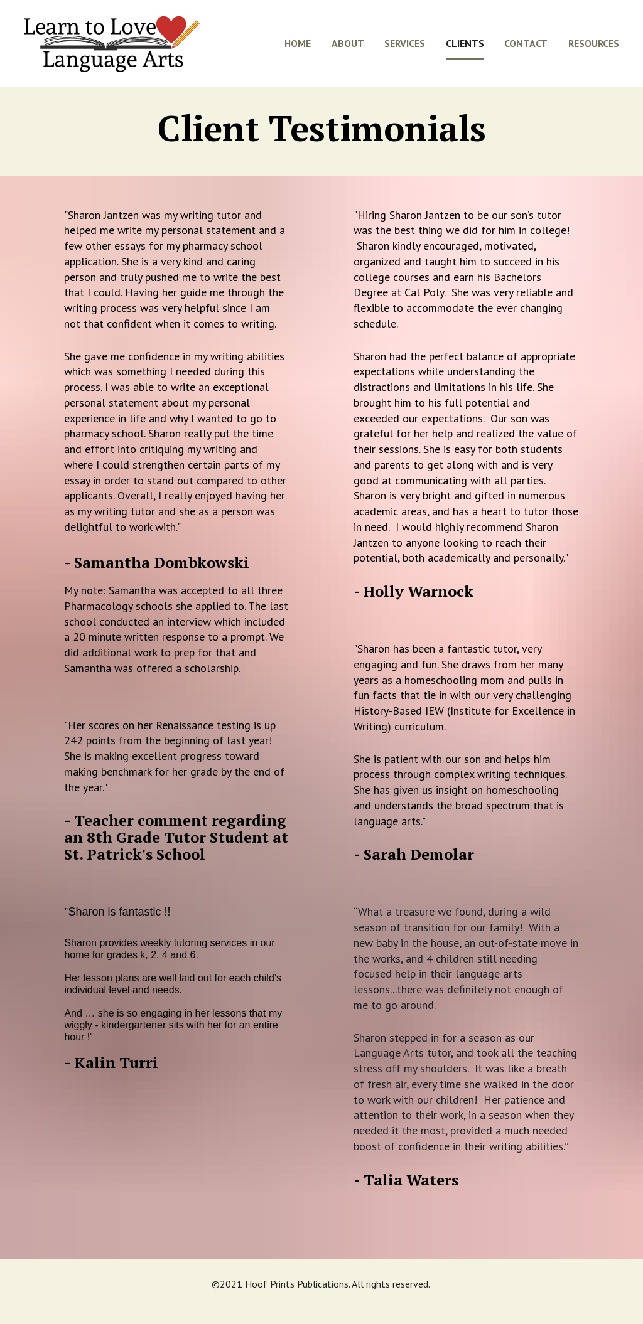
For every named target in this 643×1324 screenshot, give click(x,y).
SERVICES (404, 51)
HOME (297, 51)
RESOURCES (593, 51)
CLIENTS (465, 51)
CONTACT (526, 51)
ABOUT (348, 51)
